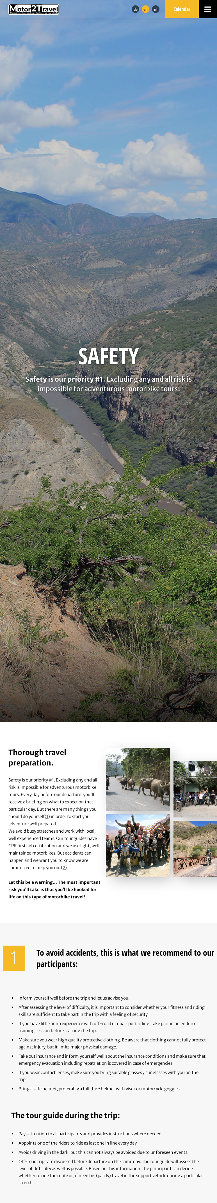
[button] (208, 9)
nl (155, 9)
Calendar (181, 9)
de (136, 9)
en (145, 9)
